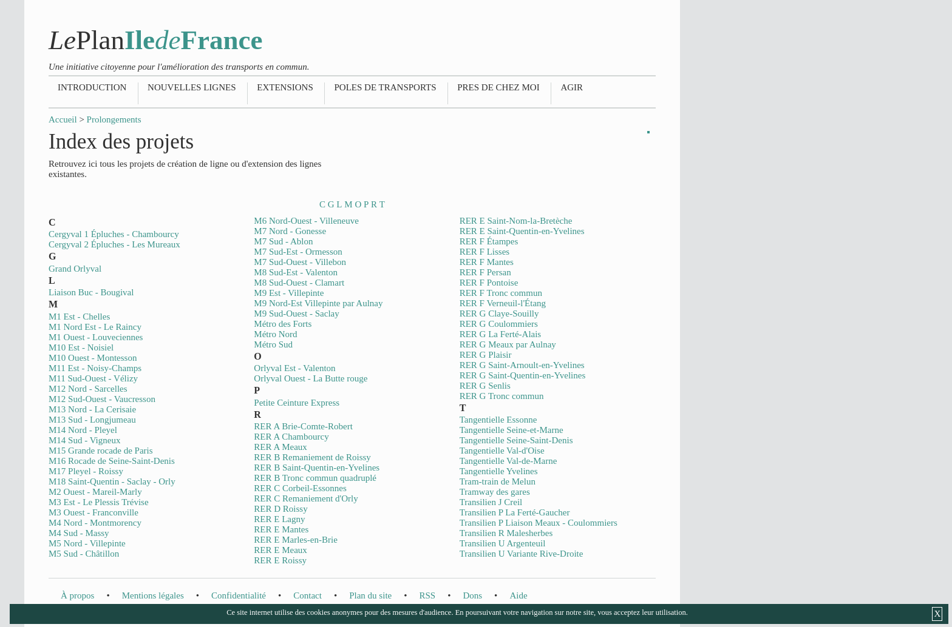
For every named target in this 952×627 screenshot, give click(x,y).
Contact (307, 595)
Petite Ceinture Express (296, 402)
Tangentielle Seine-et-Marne (511, 430)
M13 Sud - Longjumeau (92, 419)
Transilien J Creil (491, 502)
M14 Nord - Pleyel (83, 430)
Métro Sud (273, 344)
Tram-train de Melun (498, 481)
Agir (571, 87)
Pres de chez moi (498, 87)
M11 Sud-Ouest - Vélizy (93, 378)
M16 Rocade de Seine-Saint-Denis (112, 461)
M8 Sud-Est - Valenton (296, 272)
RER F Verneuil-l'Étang (503, 303)
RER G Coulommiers (499, 324)
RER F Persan (485, 272)
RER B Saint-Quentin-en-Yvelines (316, 467)
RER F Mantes (487, 262)
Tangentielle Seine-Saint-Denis (516, 440)
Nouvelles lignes (192, 87)
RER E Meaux (280, 550)
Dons (472, 595)
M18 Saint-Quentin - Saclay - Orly (112, 481)
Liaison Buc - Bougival (91, 292)
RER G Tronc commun (502, 396)
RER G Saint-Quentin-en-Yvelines (523, 375)
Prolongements (114, 119)
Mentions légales (153, 595)
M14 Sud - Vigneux (84, 440)
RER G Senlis (485, 386)
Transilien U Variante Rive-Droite (521, 553)
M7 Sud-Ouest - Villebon (300, 262)
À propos (77, 595)
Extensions (285, 87)
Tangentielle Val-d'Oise (502, 450)
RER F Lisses (485, 251)
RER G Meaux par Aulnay (508, 344)
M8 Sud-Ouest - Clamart (299, 282)
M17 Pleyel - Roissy (86, 471)
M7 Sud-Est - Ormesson (298, 251)
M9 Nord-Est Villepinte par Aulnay (318, 303)
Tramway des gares (495, 492)
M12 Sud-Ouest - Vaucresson (102, 399)
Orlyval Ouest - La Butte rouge (310, 378)
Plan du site (370, 595)
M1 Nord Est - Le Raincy (95, 327)
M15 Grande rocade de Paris (101, 450)
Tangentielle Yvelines (499, 471)
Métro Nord (275, 334)
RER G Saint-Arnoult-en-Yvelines (522, 365)
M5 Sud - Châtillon (84, 553)
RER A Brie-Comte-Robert (303, 426)
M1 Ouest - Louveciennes (96, 337)
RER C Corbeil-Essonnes (300, 488)
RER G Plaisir (486, 355)
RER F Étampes (489, 241)
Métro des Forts (282, 324)
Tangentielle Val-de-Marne (508, 461)
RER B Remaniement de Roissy (312, 457)
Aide (518, 595)
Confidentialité (238, 595)
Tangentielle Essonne (498, 419)
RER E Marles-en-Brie (295, 540)
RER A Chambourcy (291, 436)
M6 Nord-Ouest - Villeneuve (306, 221)
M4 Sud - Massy (79, 533)
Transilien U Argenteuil (503, 543)
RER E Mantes (281, 529)
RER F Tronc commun (501, 293)
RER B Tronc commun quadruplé (315, 478)
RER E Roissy (280, 560)
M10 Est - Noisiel (81, 347)
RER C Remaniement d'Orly (306, 498)
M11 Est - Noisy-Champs (95, 368)
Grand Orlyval (75, 268)
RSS (427, 595)
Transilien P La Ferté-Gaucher (515, 512)
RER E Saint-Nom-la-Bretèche (516, 221)
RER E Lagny (279, 519)
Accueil (63, 119)
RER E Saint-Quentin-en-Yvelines (522, 231)
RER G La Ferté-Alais (501, 334)
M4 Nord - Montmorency (95, 523)
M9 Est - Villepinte (289, 293)
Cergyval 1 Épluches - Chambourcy (114, 234)
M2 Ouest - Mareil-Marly (95, 492)
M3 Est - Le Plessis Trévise (99, 502)
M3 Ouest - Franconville (93, 512)
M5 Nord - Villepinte (87, 543)
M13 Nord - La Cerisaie (92, 409)
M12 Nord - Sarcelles (88, 389)
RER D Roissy (280, 509)
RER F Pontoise (489, 282)
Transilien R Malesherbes (506, 533)
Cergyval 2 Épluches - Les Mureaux (114, 244)
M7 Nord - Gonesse (290, 231)
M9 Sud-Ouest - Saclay (296, 313)
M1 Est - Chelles (79, 316)
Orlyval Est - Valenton (294, 368)
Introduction (92, 87)
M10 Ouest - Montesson (93, 358)
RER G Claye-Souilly (499, 313)
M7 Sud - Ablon (283, 241)
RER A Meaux (280, 447)
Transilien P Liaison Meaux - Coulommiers (538, 523)
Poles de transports (385, 87)
